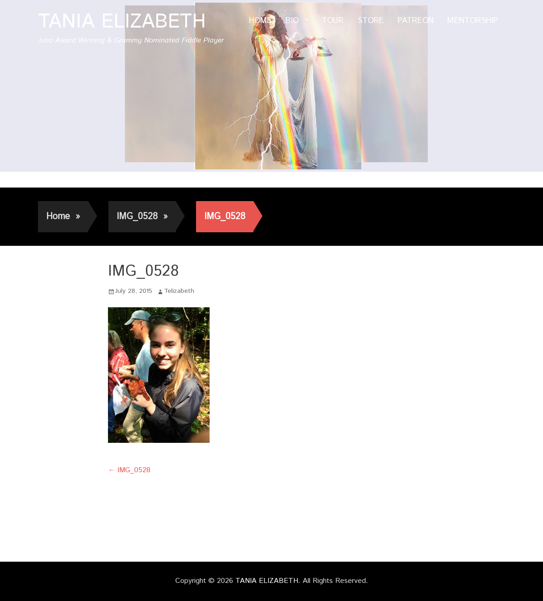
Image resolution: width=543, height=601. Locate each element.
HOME (260, 21)
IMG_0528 (142, 216)
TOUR (333, 21)
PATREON (416, 21)
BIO (292, 21)
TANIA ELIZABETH (122, 22)
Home (63, 216)
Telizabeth (179, 291)
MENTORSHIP (472, 21)
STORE (370, 21)
